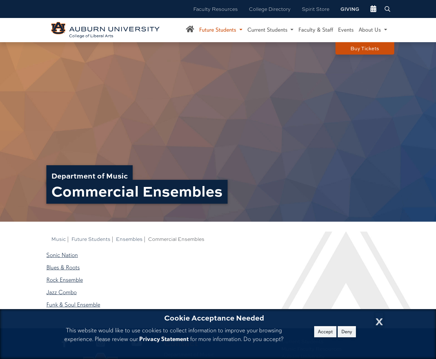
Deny (346, 332)
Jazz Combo (61, 292)
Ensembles (129, 238)
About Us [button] (371, 29)
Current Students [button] (268, 29)
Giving (349, 9)
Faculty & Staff (315, 29)
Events (346, 29)
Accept (325, 332)
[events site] (373, 9)
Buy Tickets (364, 48)
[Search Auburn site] (388, 9)
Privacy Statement (164, 339)
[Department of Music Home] (190, 30)
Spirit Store (315, 8)
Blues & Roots (63, 267)
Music (58, 238)
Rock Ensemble (64, 280)
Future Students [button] (218, 29)
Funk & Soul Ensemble (73, 304)
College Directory (270, 8)
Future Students (90, 238)
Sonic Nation (62, 255)
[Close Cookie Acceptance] (379, 319)
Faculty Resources (215, 8)
